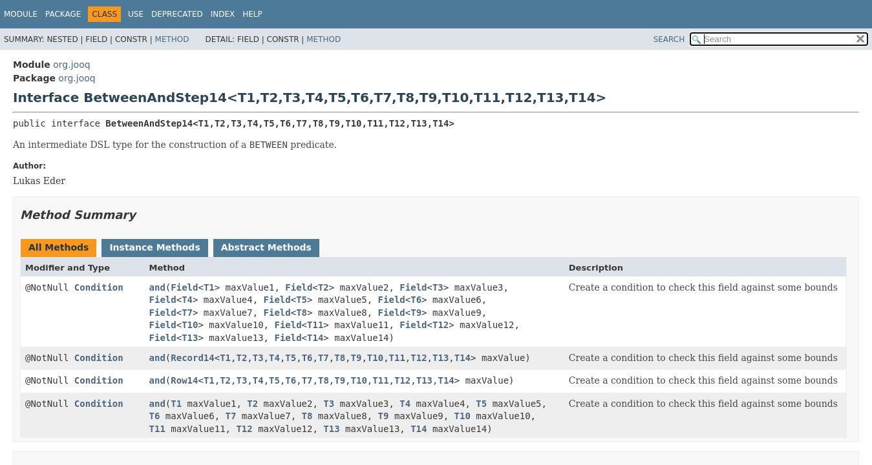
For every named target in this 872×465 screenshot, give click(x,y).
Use (136, 14)
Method (172, 39)
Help (252, 14)
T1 (209, 287)
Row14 (184, 380)
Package (63, 14)
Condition (98, 287)
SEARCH (669, 39)
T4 (187, 299)
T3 (437, 287)
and (157, 287)
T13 (190, 338)
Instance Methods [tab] (154, 247)
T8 (301, 312)
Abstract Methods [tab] (266, 247)
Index (223, 14)
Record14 (192, 358)
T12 (440, 325)
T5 (301, 299)
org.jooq (71, 64)
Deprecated (177, 14)
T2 (323, 287)
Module (20, 14)
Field (184, 287)
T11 (315, 325)
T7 (187, 312)
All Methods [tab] (58, 247)
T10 (190, 325)
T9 (415, 312)
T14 (315, 338)
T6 (415, 299)
